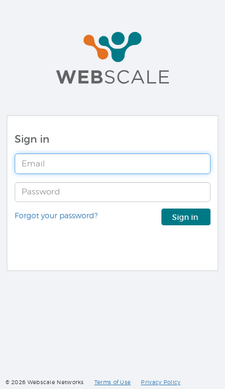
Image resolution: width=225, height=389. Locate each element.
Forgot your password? (56, 215)
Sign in (186, 217)
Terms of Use (112, 382)
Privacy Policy (160, 382)
